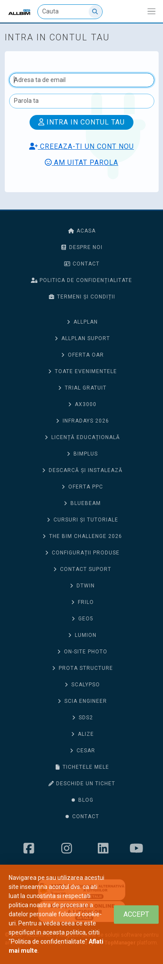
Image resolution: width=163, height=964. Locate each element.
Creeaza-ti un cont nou (81, 146)
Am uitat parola (81, 162)
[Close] (136, 914)
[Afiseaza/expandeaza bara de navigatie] (151, 11)
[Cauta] (70, 11)
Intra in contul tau (81, 122)
